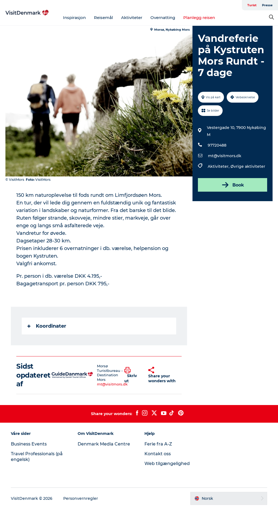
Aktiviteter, (219, 166)
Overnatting (162, 17)
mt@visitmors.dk (224, 155)
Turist (252, 5)
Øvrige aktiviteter (247, 166)
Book (232, 185)
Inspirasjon (74, 17)
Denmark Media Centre (104, 444)
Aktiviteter (131, 17)
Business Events (29, 444)
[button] (132, 375)
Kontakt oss (157, 453)
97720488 (217, 145)
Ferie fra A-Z (158, 444)
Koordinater (46, 326)
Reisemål (103, 17)
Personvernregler (80, 498)
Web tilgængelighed (167, 463)
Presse (267, 5)
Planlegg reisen (199, 17)
